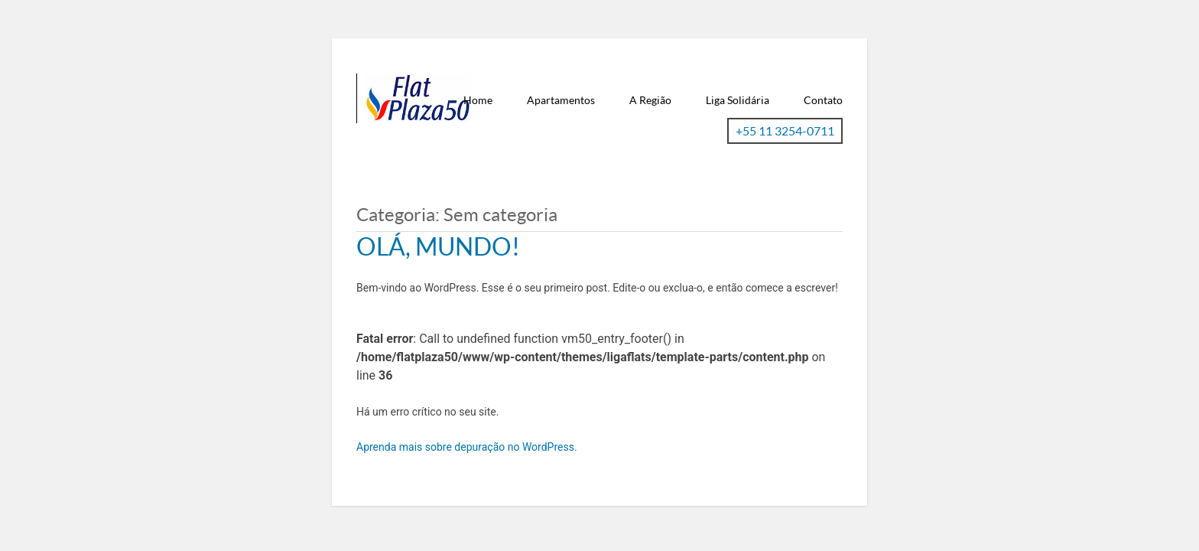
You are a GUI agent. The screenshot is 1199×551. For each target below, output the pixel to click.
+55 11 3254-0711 (785, 130)
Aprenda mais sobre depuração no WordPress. (466, 447)
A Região (650, 99)
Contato (823, 99)
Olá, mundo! (438, 246)
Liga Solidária (737, 99)
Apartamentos (561, 99)
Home (477, 99)
